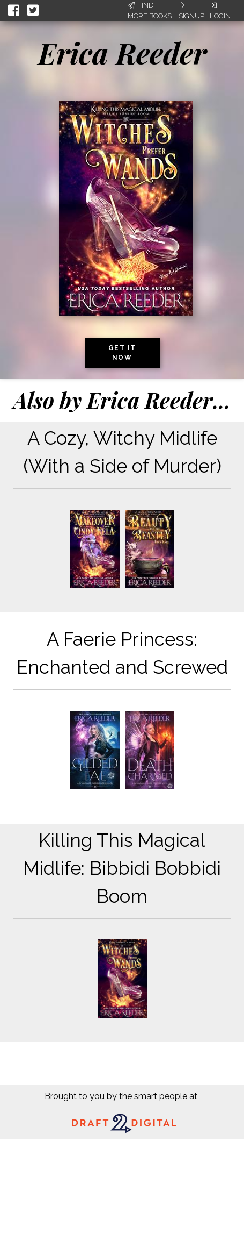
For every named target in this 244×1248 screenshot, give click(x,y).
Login (220, 11)
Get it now (122, 352)
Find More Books (150, 10)
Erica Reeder (122, 52)
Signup (191, 11)
